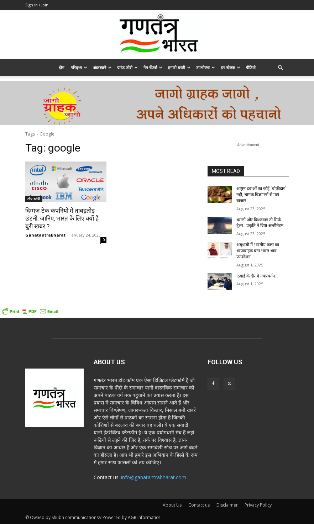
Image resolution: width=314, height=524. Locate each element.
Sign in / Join (36, 4)
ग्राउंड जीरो (127, 67)
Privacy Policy (258, 505)
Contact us (199, 505)
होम (61, 67)
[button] (280, 67)
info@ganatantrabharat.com (153, 477)
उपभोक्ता (205, 67)
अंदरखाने (102, 67)
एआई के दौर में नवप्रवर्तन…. (257, 276)
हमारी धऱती (179, 67)
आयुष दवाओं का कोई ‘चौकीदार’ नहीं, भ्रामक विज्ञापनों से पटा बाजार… (261, 194)
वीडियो (251, 67)
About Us (172, 505)
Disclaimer (227, 505)
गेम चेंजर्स (152, 67)
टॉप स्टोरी (33, 198)
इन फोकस (230, 67)
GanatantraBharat (45, 235)
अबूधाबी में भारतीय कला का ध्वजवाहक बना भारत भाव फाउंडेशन (257, 250)
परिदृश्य (79, 67)
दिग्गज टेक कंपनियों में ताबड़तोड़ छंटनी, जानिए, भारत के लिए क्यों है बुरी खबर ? (62, 218)
